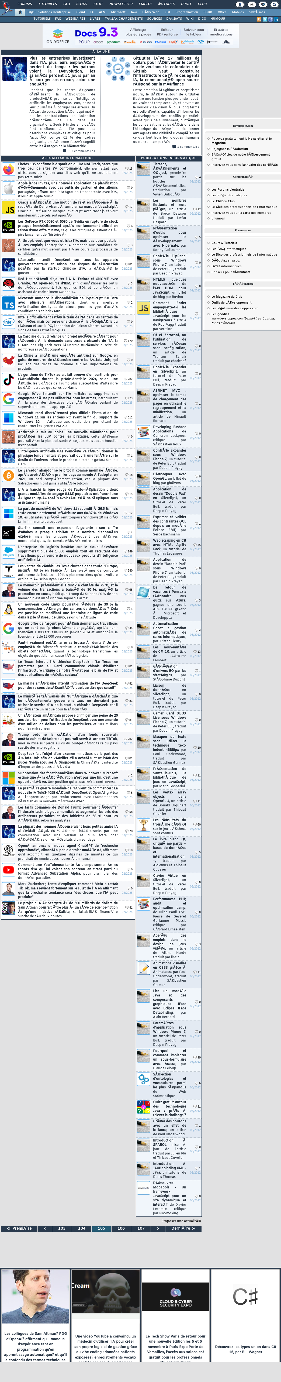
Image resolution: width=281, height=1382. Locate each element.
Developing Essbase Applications (169, 436)
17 (129, 207)
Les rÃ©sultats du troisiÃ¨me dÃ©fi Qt (169, 827)
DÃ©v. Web (150, 12)
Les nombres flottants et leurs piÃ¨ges (169, 212)
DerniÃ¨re (183, 1228)
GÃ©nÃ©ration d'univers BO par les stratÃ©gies (169, 673)
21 (197, 1107)
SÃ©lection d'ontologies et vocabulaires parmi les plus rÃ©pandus (169, 1085)
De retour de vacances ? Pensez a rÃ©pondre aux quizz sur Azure (169, 603)
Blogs (82, 4)
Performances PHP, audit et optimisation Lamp (169, 914)
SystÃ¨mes (257, 12)
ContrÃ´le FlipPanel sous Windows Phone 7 (169, 265)
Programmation (186, 12)
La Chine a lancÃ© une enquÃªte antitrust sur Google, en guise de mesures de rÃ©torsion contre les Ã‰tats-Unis (68, 362)
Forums (24, 4)
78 (129, 831)
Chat (98, 4)
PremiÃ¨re (19, 1228)
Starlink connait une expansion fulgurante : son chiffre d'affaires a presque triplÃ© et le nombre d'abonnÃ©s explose (68, 534)
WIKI (190, 19)
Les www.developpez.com (234, 308)
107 (141, 1228)
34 (129, 628)
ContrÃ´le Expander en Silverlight (169, 376)
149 (128, 552)
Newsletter (121, 4)
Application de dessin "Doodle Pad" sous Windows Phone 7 (169, 571)
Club (202, 4)
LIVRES (95, 19)
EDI (167, 12)
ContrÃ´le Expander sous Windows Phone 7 (169, 459)
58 (129, 812)
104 (81, 1228)
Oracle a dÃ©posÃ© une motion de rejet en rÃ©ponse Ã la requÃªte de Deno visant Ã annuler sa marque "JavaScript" (68, 209)
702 (128, 379)
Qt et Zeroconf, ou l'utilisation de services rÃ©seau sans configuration (169, 348)
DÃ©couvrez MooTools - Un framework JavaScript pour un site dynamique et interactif (169, 1198)
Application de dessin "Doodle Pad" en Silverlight (169, 500)
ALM (102, 12)
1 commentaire (185, 147)
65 (129, 590)
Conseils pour (230, 272)
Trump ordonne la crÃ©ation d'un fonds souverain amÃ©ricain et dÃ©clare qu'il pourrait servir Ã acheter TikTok (68, 741)
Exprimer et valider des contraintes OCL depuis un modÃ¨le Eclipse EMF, (169, 526)
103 (61, 1228)
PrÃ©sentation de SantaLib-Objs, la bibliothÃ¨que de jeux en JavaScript (169, 778)
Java (134, 12)
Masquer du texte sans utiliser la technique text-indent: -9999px (169, 750)
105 (101, 1228)
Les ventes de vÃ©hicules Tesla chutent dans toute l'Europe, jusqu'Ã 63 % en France (68, 573)
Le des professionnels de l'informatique (244, 207)
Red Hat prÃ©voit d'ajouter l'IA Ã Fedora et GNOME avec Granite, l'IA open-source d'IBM (68, 285)
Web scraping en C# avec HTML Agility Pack (169, 547)
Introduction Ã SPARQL (169, 1149)
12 (197, 209)
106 (121, 1228)
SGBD (207, 12)
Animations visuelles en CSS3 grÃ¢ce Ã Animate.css (169, 974)
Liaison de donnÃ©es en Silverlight (169, 697)
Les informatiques (229, 195)
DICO (202, 19)
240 (128, 571)
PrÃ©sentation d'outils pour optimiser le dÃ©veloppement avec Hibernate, (169, 239)
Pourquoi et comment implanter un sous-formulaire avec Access (169, 1060)
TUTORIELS (42, 19)
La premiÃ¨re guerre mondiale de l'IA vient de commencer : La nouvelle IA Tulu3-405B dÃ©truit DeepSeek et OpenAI (68, 795)
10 (129, 850)
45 (197, 545)
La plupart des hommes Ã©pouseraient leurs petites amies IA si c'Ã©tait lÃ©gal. (68, 833)
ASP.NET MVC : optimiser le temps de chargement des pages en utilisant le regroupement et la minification (169, 406)
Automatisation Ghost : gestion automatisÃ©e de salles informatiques (169, 633)
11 (197, 776)
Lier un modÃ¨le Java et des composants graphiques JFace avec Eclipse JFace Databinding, (169, 1004)
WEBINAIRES (75, 19)
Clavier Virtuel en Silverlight (169, 884)
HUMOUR (217, 19)
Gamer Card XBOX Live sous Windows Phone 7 (169, 722)
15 (129, 169)
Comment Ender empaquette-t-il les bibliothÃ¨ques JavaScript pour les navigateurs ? (169, 316)
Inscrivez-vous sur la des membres (241, 213)
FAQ (66, 4)
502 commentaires (79, 151)
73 (129, 398)
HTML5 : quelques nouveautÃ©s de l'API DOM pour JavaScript (169, 288)
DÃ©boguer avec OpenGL (169, 478)
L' (218, 219)
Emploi (145, 4)
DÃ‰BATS (174, 19)
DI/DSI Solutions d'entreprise (49, 12)
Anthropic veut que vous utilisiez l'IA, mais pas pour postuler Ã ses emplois (68, 247)
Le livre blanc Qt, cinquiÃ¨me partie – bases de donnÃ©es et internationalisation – (169, 854)
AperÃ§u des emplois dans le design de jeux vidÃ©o (169, 947)
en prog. (225, 261)
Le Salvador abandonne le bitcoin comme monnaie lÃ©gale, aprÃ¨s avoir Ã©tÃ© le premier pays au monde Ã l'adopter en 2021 (68, 477)
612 (128, 418)
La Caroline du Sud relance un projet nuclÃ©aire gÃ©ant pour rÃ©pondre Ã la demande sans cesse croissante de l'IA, (68, 343)
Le (217, 201)
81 (129, 264)
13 (197, 652)
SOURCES (154, 19)
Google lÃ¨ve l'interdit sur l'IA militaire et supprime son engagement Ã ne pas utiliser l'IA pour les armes (68, 400)
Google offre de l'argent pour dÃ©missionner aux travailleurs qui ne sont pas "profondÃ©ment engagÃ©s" (68, 630)
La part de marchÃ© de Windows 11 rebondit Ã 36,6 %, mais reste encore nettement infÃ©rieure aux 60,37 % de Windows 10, (68, 515)
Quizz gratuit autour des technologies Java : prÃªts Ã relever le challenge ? (169, 1109)
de (231, 303)
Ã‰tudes (166, 4)
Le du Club (226, 297)
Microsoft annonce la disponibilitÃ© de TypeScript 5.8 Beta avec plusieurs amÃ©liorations (68, 305)
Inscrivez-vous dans (244, 165)
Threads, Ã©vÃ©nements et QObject (169, 179)
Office (222, 12)
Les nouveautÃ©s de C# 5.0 (169, 654)
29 (197, 1058)
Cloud (80, 12)
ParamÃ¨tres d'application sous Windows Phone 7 (169, 1034)
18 (129, 475)
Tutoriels (47, 4)
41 (129, 908)
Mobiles (238, 12)
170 (128, 341)
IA (91, 12)
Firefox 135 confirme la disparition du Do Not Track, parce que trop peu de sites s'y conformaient (68, 171)
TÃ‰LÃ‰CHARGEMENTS (124, 19)
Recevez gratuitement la (238, 139)
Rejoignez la (229, 149)
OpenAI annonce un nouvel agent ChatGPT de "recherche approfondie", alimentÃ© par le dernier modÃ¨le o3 (68, 852)
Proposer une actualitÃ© (181, 1221)
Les (227, 190)
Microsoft (118, 12)
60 (197, 825)
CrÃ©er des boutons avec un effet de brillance (169, 1128)
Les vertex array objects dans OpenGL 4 (169, 803)
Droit (186, 4)
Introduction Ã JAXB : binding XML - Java (169, 1170)
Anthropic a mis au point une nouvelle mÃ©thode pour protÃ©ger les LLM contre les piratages (68, 439)
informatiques (226, 266)
